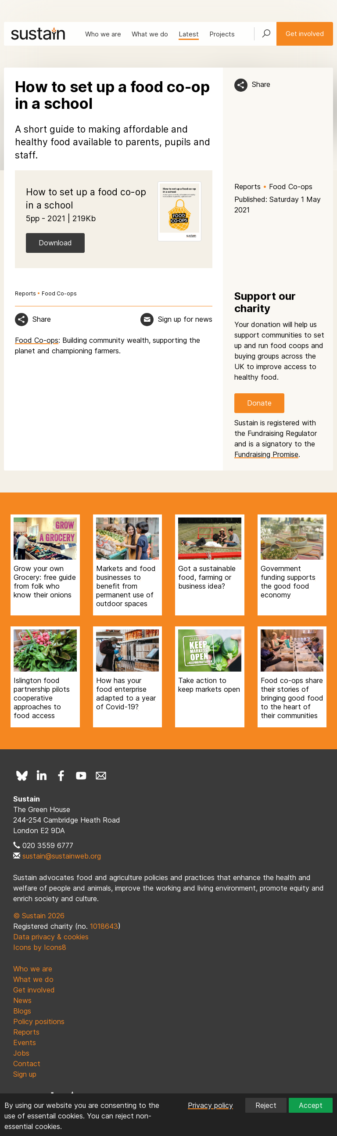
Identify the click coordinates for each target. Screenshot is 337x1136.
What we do (150, 34)
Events (24, 1042)
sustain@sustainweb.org (61, 856)
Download (55, 242)
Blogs (22, 1011)
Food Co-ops (290, 186)
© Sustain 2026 (39, 915)
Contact (26, 1063)
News (22, 1000)
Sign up (24, 1074)
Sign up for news (185, 319)
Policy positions (39, 1021)
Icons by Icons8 (39, 947)
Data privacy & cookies (51, 936)
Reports (247, 186)
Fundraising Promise (266, 454)
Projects (222, 34)
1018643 (104, 926)
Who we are (103, 34)
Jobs (21, 1053)
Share (261, 84)
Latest (189, 34)
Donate (259, 403)
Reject (265, 1105)
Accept (311, 1105)
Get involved (305, 33)
